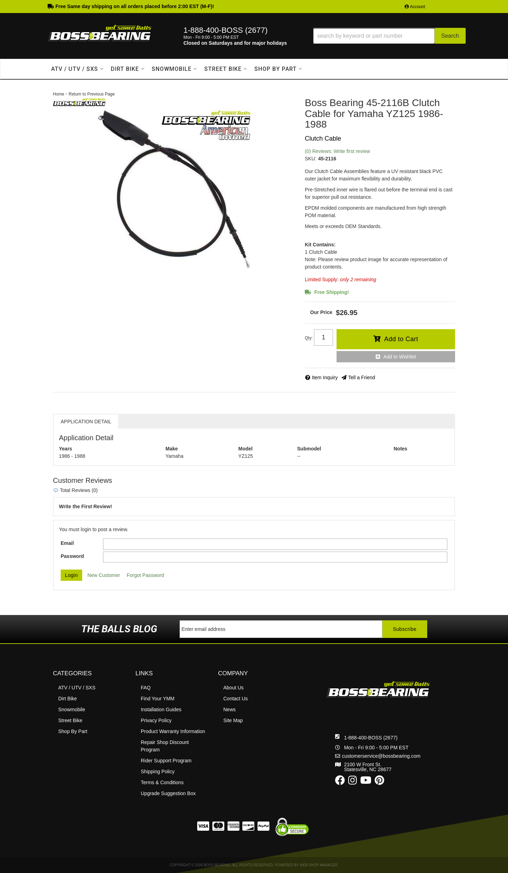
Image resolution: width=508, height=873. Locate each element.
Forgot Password (145, 575)
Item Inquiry (325, 377)
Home (58, 94)
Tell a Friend (361, 377)
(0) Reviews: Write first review (337, 151)
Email (67, 543)
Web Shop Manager (319, 865)
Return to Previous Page (91, 94)
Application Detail (86, 421)
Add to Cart (401, 339)
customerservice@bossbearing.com (381, 756)
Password (72, 556)
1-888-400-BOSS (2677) (371, 737)
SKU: (310, 158)
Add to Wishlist (399, 356)
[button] (389, 36)
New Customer (103, 575)
